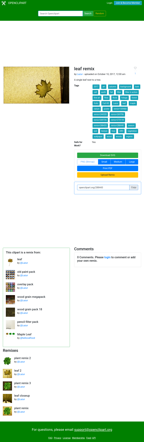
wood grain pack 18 (29, 309)
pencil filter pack (27, 322)
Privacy (57, 438)
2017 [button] (96, 86)
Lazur (80, 74)
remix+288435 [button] (100, 125)
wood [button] (109, 136)
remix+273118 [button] (117, 120)
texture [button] (104, 131)
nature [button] (97, 109)
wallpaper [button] (98, 136)
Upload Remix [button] (108, 175)
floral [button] (115, 98)
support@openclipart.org (93, 430)
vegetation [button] (132, 131)
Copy (133, 187)
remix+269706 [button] (117, 114)
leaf (19, 259)
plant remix (21, 408)
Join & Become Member (128, 3)
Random (100, 13)
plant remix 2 (22, 358)
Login (109, 3)
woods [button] (119, 136)
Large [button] (132, 161)
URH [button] (121, 131)
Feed (88, 438)
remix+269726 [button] (100, 120)
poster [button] (106, 109)
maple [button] (133, 103)
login (107, 257)
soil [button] (95, 131)
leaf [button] (124, 103)
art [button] (104, 86)
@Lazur (24, 263)
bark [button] (137, 86)
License (67, 438)
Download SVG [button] (107, 155)
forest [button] (134, 98)
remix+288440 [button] (117, 125)
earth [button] (103, 92)
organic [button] (129, 136)
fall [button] (111, 92)
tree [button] (113, 131)
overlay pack (25, 284)
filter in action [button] (131, 92)
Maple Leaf (24, 334)
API (94, 438)
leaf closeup (22, 395)
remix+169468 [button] (120, 109)
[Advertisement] (72, 45)
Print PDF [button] (107, 168)
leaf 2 (17, 370)
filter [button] (119, 92)
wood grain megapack (31, 297)
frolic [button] (96, 103)
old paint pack (26, 271)
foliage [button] (124, 98)
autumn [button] (112, 86)
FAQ (50, 438)
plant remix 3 (22, 383)
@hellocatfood (27, 338)
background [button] (125, 86)
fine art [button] (97, 98)
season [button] (131, 125)
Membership (78, 438)
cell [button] (95, 92)
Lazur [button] (115, 103)
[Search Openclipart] (60, 13)
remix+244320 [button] (100, 114)
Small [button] (104, 161)
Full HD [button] (106, 103)
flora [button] (106, 98)
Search (87, 13)
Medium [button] (118, 161)
